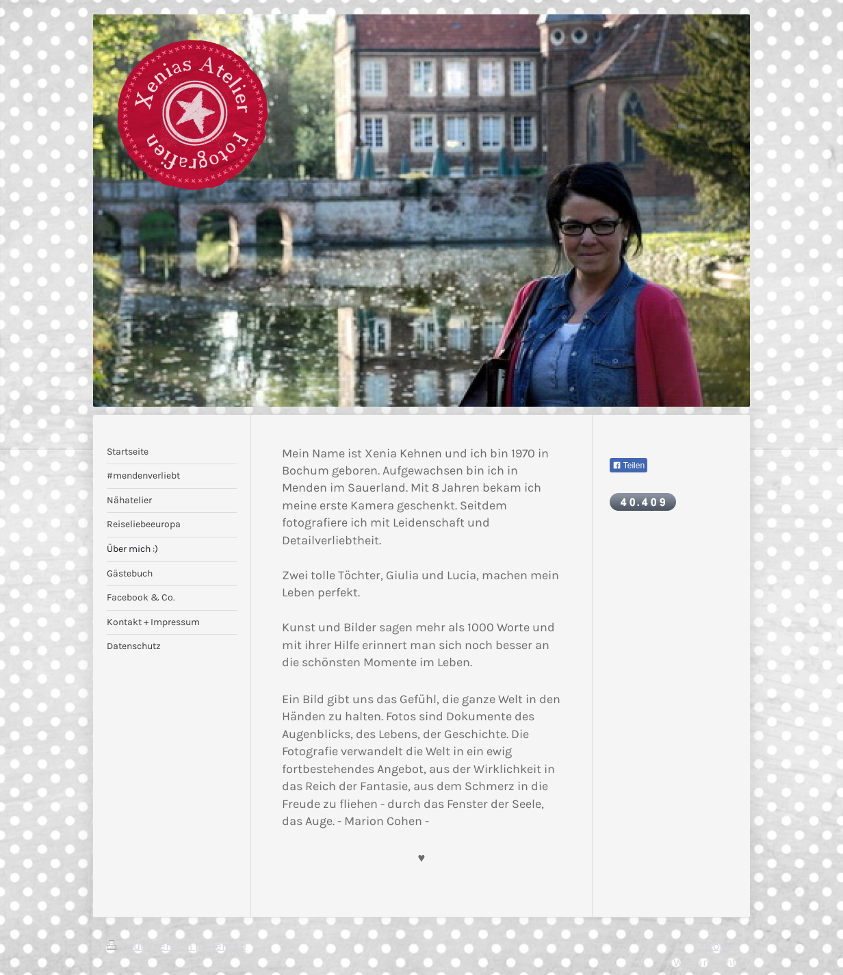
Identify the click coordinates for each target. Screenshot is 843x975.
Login (722, 945)
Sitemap (223, 945)
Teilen (628, 465)
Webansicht (704, 962)
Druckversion (151, 945)
